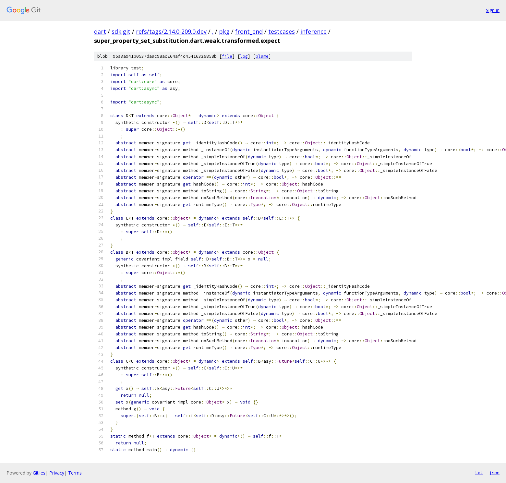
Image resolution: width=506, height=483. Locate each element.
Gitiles (39, 473)
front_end (249, 31)
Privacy (56, 473)
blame (262, 56)
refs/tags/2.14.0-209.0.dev (171, 31)
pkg (224, 31)
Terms (75, 473)
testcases (281, 31)
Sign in (493, 10)
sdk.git (121, 31)
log (244, 56)
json (494, 473)
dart (100, 31)
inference (313, 31)
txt (479, 473)
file (227, 56)
